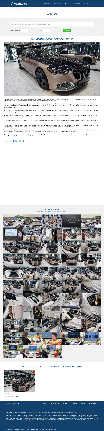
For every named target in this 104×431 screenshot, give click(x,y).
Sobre (86, 4)
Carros (67, 3)
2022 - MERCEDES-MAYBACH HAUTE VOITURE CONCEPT (29, 9)
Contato (77, 4)
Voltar (98, 39)
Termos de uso (93, 403)
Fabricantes (57, 4)
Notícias (46, 4)
